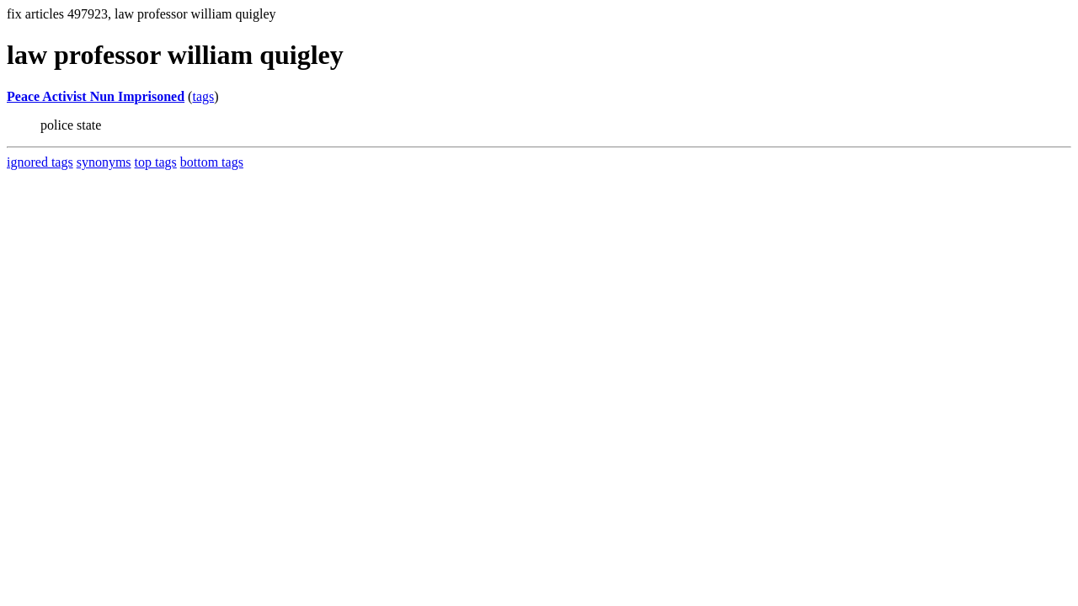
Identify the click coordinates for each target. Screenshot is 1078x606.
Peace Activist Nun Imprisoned (95, 96)
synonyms (104, 162)
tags (203, 96)
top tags (156, 162)
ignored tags (40, 162)
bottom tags (211, 162)
